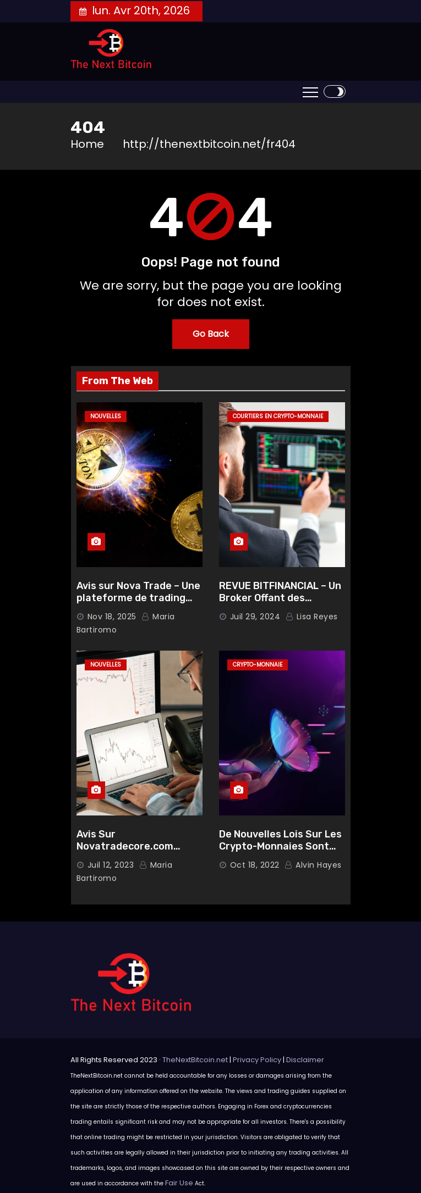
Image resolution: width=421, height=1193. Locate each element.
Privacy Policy (257, 1060)
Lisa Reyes (312, 616)
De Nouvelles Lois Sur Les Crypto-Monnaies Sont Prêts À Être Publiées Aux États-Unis (281, 853)
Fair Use (179, 1183)
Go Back (211, 334)
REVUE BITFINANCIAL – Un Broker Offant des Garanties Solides (280, 598)
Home (87, 144)
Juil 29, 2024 (255, 616)
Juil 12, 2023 (111, 864)
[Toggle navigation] (310, 92)
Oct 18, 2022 (255, 864)
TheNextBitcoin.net (195, 1060)
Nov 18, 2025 (112, 616)
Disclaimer (305, 1060)
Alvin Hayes (313, 864)
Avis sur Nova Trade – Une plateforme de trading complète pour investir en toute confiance (139, 604)
